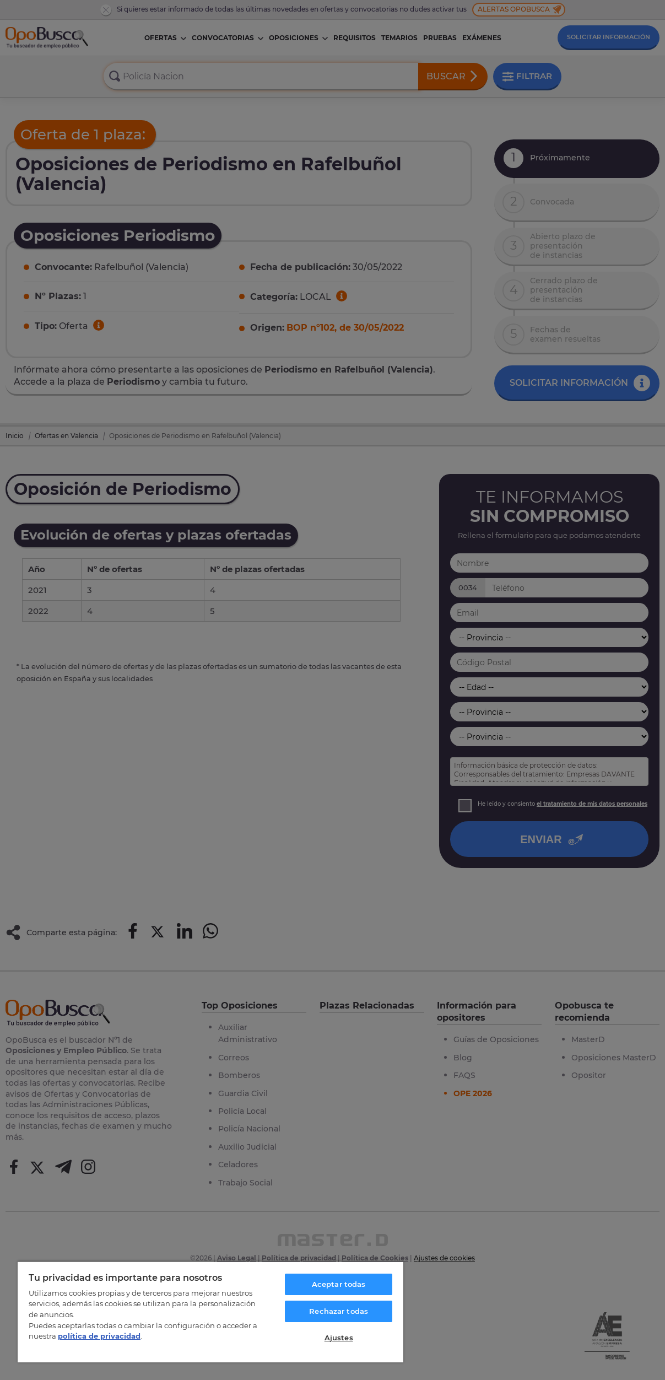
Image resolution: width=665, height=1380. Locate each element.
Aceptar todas (339, 1284)
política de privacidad (99, 1336)
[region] (210, 1311)
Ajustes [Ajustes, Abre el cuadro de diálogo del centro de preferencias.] (339, 1337)
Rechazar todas (338, 1311)
